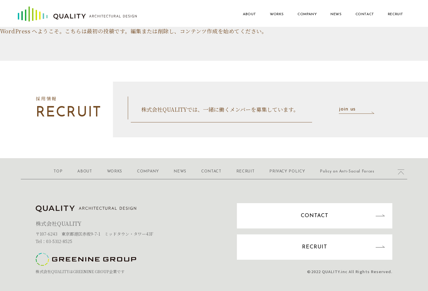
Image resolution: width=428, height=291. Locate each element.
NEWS (336, 14)
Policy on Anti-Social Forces (347, 171)
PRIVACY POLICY (287, 171)
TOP (58, 171)
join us (358, 109)
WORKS (277, 14)
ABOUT (249, 14)
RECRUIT (395, 14)
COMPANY (307, 14)
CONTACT (364, 14)
